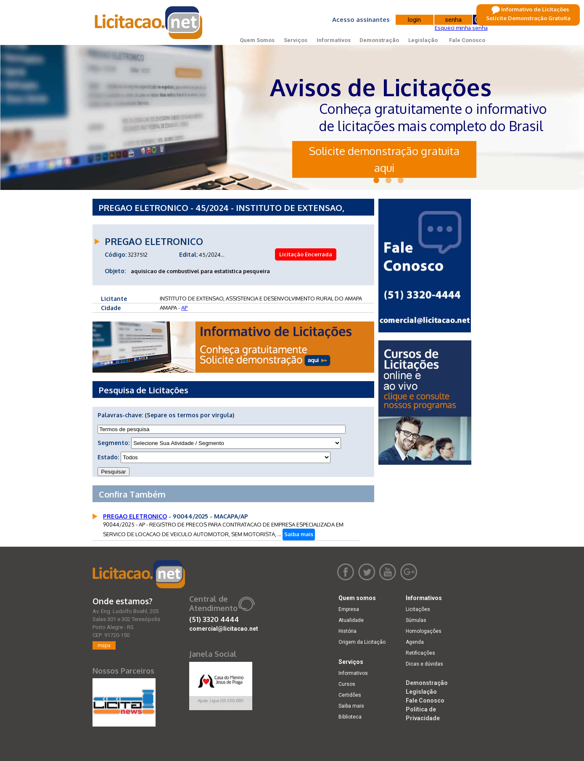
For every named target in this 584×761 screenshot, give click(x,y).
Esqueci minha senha (461, 27)
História (347, 631)
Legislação (423, 40)
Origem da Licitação (362, 642)
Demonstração (379, 40)
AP (184, 307)
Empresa (348, 609)
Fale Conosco (467, 40)
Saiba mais (298, 534)
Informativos (334, 40)
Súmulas (416, 620)
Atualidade (351, 620)
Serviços (295, 40)
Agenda (415, 642)
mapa (104, 645)
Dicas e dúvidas (424, 664)
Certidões (349, 695)
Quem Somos (257, 40)
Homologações (423, 631)
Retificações (420, 653)
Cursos (346, 684)
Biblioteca (350, 717)
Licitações (418, 609)
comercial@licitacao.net (223, 628)
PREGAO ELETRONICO (135, 516)
